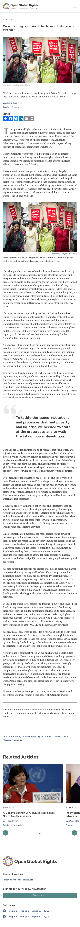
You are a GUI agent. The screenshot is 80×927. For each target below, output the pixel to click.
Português (17, 825)
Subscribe (38, 895)
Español (6, 107)
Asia (65, 736)
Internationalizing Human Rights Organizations (27, 736)
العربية (47, 911)
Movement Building (12, 740)
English (13, 911)
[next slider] (5, 833)
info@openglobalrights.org (18, 879)
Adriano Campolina (13, 103)
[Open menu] (75, 6)
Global (57, 736)
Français (15, 107)
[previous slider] (74, 833)
